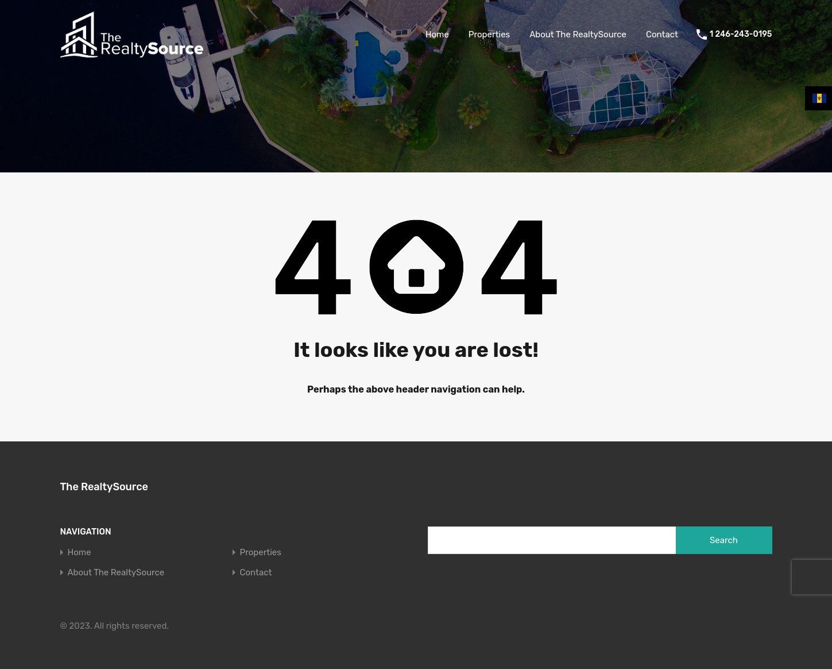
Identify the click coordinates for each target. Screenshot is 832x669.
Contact (662, 34)
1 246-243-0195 (741, 34)
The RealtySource (104, 487)
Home (437, 34)
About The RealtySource (577, 34)
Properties (489, 34)
